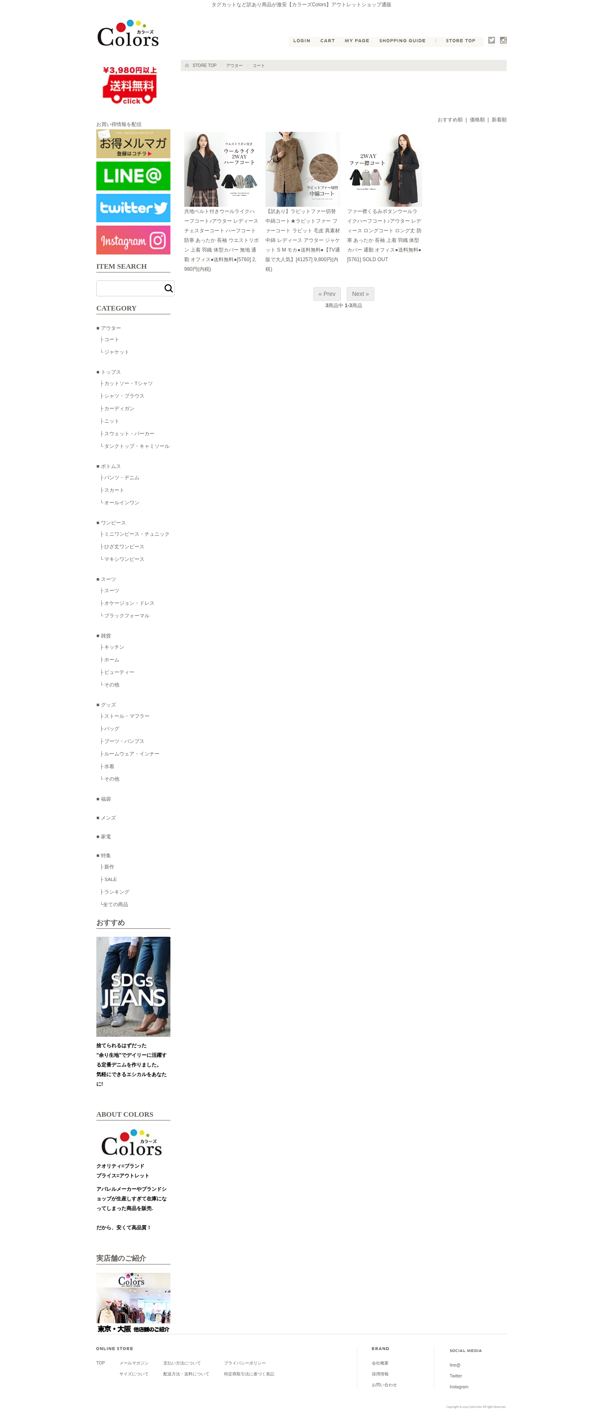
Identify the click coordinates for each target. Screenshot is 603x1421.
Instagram (503, 42)
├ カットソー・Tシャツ (126, 383)
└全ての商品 (114, 904)
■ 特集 (103, 855)
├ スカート (112, 490)
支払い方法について (182, 1363)
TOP (100, 1363)
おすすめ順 (450, 120)
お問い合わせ (384, 1384)
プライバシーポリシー (245, 1363)
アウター (234, 65)
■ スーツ (106, 579)
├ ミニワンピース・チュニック (135, 534)
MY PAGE (357, 42)
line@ (455, 1365)
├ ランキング (114, 891)
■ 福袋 (103, 799)
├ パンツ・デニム (119, 477)
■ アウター (108, 328)
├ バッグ (109, 728)
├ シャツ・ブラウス (122, 395)
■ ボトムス (108, 466)
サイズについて (134, 1374)
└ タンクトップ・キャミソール (135, 446)
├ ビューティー (117, 672)
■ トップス (108, 372)
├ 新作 (107, 866)
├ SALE (108, 879)
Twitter (491, 42)
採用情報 (380, 1374)
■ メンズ (106, 818)
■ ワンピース (111, 523)
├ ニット (109, 421)
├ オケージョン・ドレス (127, 603)
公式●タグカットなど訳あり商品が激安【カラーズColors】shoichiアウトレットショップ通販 (130, 33)
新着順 (499, 120)
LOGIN (302, 42)
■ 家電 (103, 837)
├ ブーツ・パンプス (122, 741)
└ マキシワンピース (122, 559)
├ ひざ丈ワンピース (122, 546)
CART (328, 42)
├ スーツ (109, 590)
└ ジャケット (114, 352)
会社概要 (380, 1363)
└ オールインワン (119, 502)
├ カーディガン (117, 408)
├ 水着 (107, 766)
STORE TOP (459, 42)
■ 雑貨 (103, 636)
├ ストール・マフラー (124, 716)
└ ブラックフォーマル (124, 615)
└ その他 (109, 684)
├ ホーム (109, 659)
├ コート (109, 339)
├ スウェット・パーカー (127, 433)
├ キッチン (112, 647)
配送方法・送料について (186, 1374)
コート (259, 65)
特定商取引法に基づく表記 (249, 1374)
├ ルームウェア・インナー (130, 753)
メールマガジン (134, 1363)
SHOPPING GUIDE (405, 42)
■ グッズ (106, 705)
